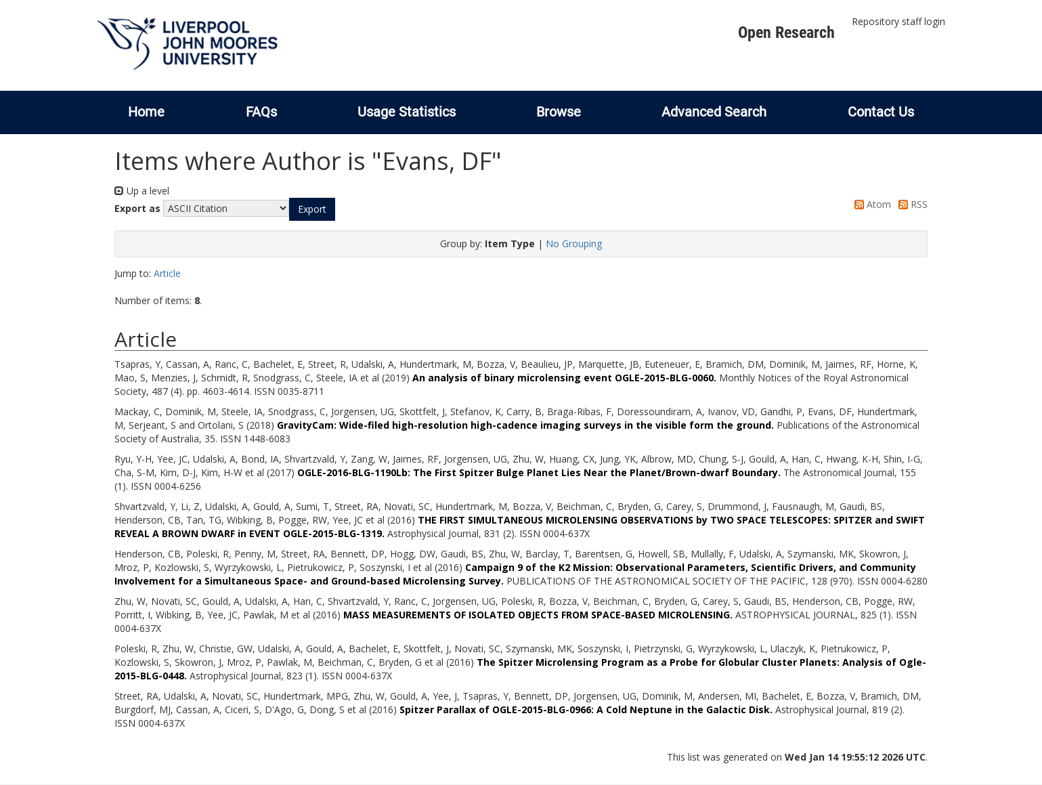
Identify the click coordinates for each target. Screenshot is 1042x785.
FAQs (261, 112)
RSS (911, 204)
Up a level (141, 190)
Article (167, 273)
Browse (558, 112)
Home (146, 112)
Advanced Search (713, 112)
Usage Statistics (406, 112)
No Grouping (574, 243)
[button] (312, 209)
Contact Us (881, 112)
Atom (870, 204)
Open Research (786, 32)
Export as (137, 208)
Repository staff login (898, 21)
